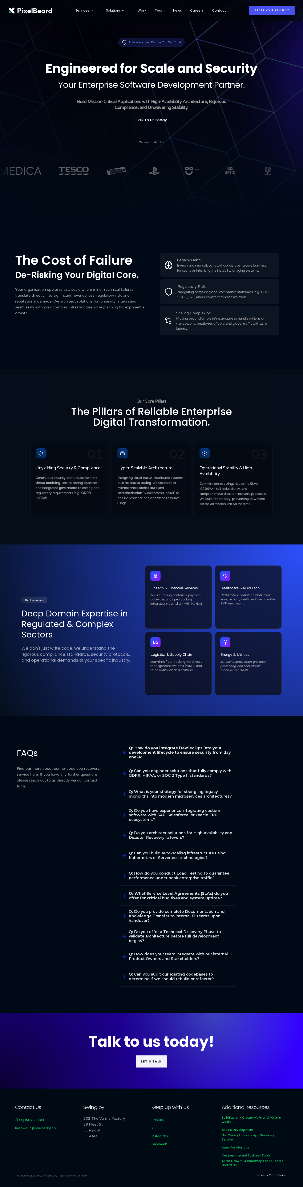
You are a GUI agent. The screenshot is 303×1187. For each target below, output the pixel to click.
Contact (219, 10)
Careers (197, 10)
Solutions (113, 10)
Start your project (272, 10)
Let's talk (151, 1071)
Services (82, 10)
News (177, 10)
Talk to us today (151, 119)
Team (160, 10)
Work (142, 10)
